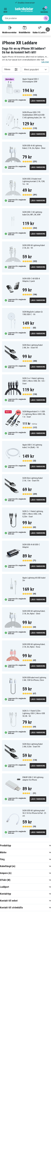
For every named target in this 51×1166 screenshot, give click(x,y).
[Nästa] (48, 29)
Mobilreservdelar (9, 30)
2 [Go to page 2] (25, 882)
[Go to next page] (38, 882)
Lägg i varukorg (38, 101)
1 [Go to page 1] (19, 882)
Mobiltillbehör (24, 30)
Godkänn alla (25, 1151)
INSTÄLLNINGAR (25, 1158)
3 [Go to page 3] (31, 882)
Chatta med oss (25, 944)
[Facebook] (5, 1053)
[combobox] (25, 18)
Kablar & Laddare (40, 30)
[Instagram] (12, 1053)
